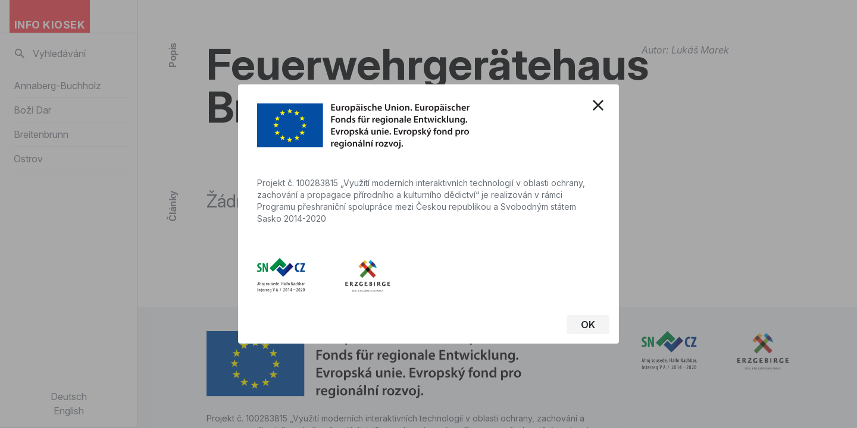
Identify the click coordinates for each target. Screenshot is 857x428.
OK (588, 325)
